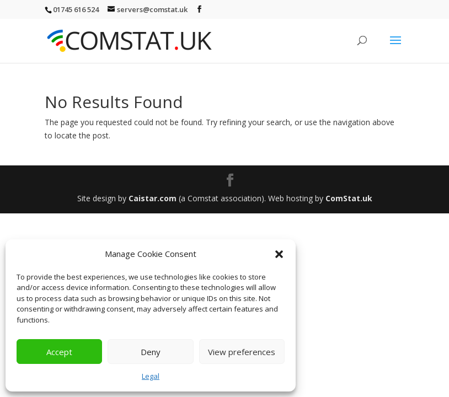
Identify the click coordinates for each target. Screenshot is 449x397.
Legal (150, 376)
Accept (59, 351)
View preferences (241, 351)
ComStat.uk (348, 198)
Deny (151, 351)
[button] (279, 254)
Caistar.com (153, 198)
